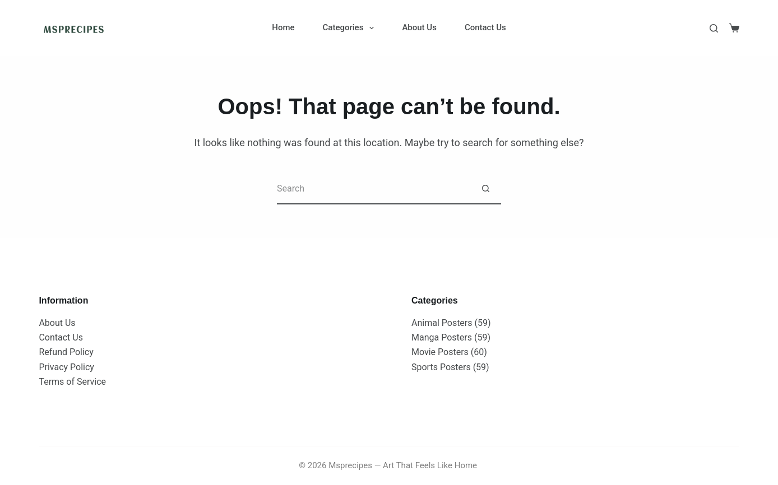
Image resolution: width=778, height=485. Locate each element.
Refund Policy (66, 352)
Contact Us (485, 27)
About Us (419, 27)
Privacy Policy (66, 367)
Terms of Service (72, 381)
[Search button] (485, 189)
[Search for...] (373, 189)
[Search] (714, 28)
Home (283, 27)
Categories (351, 28)
